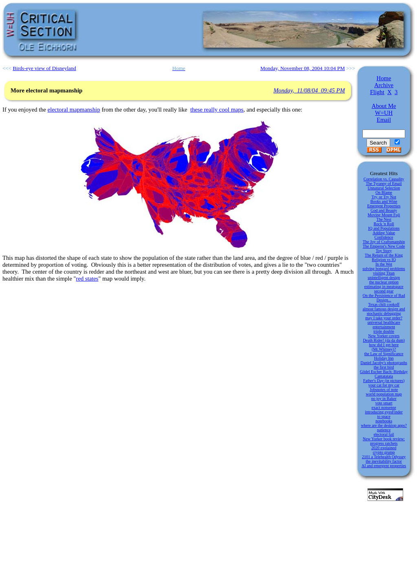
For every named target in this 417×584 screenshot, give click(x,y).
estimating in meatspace (383, 286)
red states (87, 278)
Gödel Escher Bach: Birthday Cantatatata (384, 373)
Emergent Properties (384, 206)
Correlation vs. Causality (384, 179)
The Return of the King (384, 255)
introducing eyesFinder (383, 412)
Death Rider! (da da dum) (384, 340)
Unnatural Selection (384, 188)
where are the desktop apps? (384, 425)
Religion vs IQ (384, 259)
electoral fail (383, 434)
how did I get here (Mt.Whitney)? (384, 346)
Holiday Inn (383, 358)
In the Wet (383, 264)
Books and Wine (383, 201)
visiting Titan (384, 273)
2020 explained (383, 448)
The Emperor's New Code (384, 246)
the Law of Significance (384, 353)
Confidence (383, 237)
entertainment (384, 327)
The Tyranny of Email (384, 183)
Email (384, 119)
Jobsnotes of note (384, 389)
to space (384, 416)
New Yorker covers (383, 336)
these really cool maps (217, 109)
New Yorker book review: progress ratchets (384, 441)
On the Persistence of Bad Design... (384, 297)
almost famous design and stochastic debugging (383, 311)
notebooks (383, 421)
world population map (384, 394)
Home (384, 78)
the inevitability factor (384, 461)
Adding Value (384, 233)
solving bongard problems (383, 268)
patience (384, 430)
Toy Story (384, 250)
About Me (384, 106)
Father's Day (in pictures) (384, 380)
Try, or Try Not (383, 197)
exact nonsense (383, 407)
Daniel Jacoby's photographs (383, 362)
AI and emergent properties (384, 465)
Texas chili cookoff (383, 304)
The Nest (383, 219)
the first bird (384, 367)
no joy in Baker (384, 398)
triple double (383, 331)
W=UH (384, 113)
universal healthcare (383, 322)
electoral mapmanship (74, 109)
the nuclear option (383, 282)
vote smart (384, 403)
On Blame (383, 192)
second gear (383, 291)
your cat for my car (383, 385)
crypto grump (384, 452)
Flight (377, 92)
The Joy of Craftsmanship (384, 241)
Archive (383, 85)
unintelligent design (384, 277)
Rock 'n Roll (383, 224)
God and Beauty (384, 210)
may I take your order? (383, 318)
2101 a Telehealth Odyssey (384, 456)
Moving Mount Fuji (384, 215)
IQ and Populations (383, 228)
